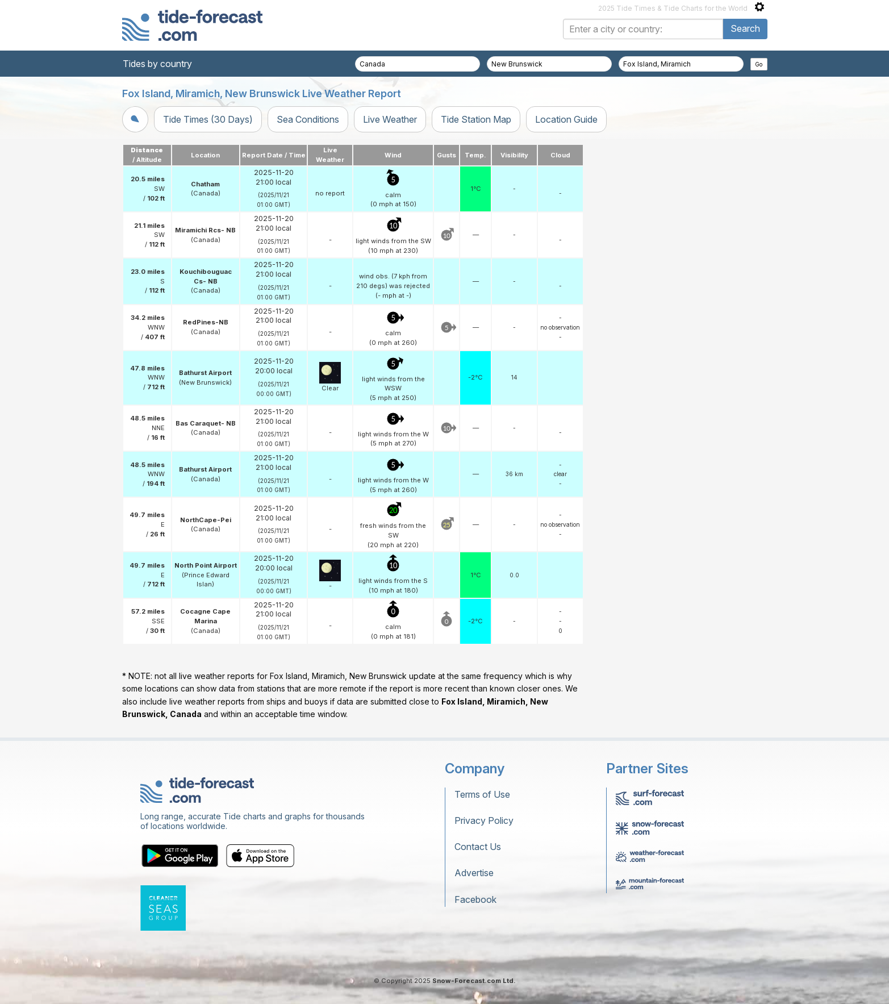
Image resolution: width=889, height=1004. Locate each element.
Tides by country (157, 63)
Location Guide (566, 119)
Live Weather (390, 119)
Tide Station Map (476, 119)
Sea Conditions (308, 119)
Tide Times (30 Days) (208, 119)
